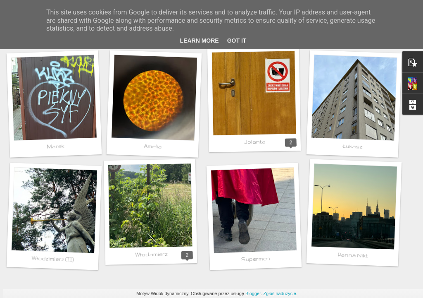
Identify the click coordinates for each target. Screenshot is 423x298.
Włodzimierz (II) (52, 258)
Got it (237, 40)
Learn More (199, 40)
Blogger (253, 293)
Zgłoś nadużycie (279, 293)
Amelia (153, 146)
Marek (55, 146)
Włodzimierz (151, 254)
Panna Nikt (352, 255)
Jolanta (254, 142)
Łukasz (352, 146)
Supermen (255, 259)
